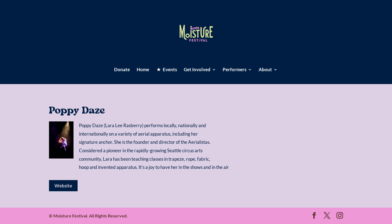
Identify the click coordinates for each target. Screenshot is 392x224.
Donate (122, 70)
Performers (234, 70)
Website (63, 186)
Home (143, 70)
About (265, 70)
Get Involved (197, 70)
